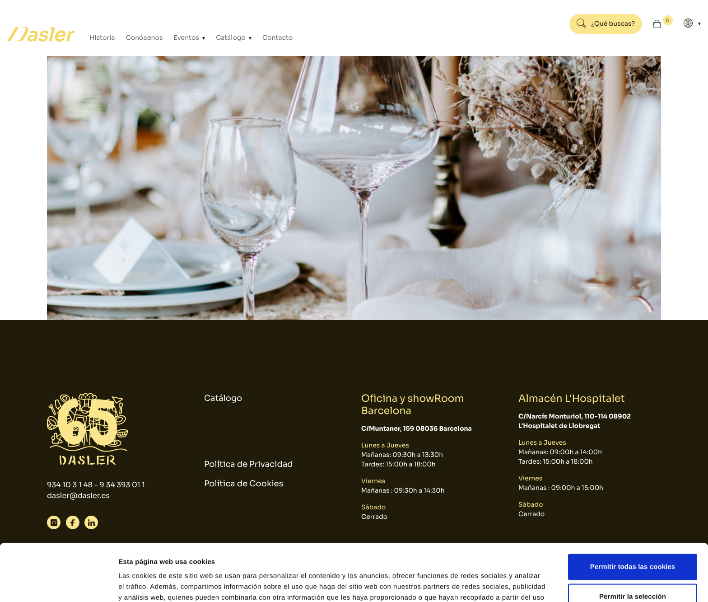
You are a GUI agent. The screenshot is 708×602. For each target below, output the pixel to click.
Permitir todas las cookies (632, 513)
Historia (102, 38)
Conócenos (144, 38)
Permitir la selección (632, 543)
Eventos (187, 38)
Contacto (277, 38)
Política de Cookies (243, 484)
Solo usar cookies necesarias (633, 572)
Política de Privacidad (248, 465)
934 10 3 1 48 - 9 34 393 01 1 (96, 484)
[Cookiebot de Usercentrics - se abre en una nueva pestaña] (58, 584)
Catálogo (231, 38)
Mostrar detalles (485, 584)
